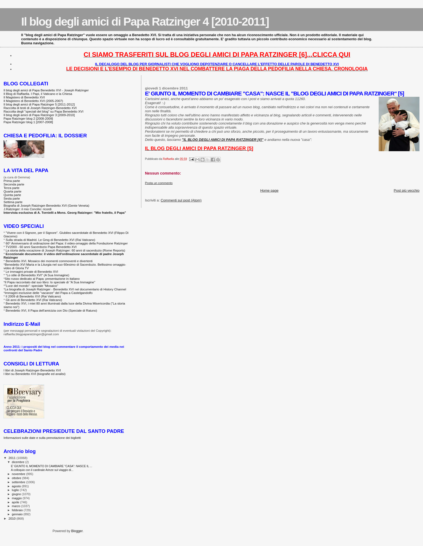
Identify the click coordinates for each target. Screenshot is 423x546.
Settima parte (13, 202)
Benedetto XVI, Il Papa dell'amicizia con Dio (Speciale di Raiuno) (51, 310)
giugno (17, 494)
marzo (16, 506)
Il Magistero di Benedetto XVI (24, 97)
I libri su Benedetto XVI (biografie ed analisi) (35, 374)
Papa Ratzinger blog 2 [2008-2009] (28, 118)
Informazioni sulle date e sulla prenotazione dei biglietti (42, 437)
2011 (12, 458)
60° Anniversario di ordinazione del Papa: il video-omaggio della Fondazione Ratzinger (67, 243)
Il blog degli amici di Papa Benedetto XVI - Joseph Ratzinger (46, 90)
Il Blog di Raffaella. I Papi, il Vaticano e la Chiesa (38, 93)
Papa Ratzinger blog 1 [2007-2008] (28, 122)
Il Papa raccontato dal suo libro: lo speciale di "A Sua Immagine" (50, 282)
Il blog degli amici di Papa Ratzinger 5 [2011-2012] (39, 104)
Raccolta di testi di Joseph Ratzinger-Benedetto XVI (40, 108)
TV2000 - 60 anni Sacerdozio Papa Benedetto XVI (41, 247)
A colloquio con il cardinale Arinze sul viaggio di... (42, 469)
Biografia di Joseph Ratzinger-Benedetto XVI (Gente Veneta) (46, 205)
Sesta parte (12, 198)
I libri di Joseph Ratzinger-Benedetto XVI (32, 370)
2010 (12, 518)
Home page (269, 190)
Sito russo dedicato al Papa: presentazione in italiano (42, 278)
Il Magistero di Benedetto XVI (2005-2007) (33, 101)
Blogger (77, 531)
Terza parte (12, 188)
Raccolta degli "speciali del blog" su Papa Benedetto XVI (43, 111)
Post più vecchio (406, 190)
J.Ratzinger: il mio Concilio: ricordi (28, 209)
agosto (17, 486)
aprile (16, 502)
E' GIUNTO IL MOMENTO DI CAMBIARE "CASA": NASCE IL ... (51, 466)
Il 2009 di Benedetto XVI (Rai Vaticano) (33, 296)
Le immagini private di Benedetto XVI (32, 271)
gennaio (18, 514)
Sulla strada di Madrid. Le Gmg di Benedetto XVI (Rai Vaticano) (50, 239)
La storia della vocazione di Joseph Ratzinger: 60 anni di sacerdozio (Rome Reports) (65, 250)
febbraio (18, 510)
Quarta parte (12, 191)
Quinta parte (12, 195)
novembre (19, 474)
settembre (19, 482)
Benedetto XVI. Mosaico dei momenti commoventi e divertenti (49, 261)
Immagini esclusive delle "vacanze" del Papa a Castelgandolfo (49, 292)
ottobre (17, 478)
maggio (17, 498)
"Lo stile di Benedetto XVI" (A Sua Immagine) (37, 275)
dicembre (18, 462)
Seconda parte (14, 184)
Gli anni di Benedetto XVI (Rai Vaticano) (34, 300)
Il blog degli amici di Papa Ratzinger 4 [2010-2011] (145, 21)
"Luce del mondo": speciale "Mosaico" (31, 285)
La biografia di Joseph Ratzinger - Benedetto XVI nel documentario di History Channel (65, 289)
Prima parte (12, 180)
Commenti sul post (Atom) (181, 200)
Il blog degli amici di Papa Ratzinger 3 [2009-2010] (39, 115)
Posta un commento (159, 183)
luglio (16, 490)
